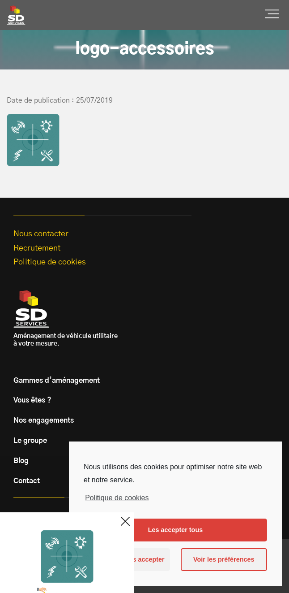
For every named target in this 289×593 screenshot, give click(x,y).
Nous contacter (40, 234)
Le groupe (30, 440)
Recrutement (36, 248)
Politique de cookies (117, 498)
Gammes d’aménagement (56, 380)
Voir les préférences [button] (224, 559)
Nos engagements (43, 420)
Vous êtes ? (32, 400)
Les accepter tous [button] (175, 529)
